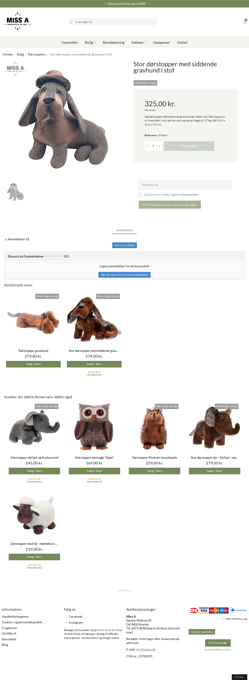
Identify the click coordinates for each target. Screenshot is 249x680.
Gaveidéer (69, 42)
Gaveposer (161, 42)
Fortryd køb (218, 643)
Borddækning (113, 42)
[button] (189, 146)
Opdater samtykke (201, 632)
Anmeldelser (124, 230)
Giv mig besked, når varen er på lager (170, 205)
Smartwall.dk (106, 630)
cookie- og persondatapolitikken (180, 195)
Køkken (138, 42)
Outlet (182, 42)
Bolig (90, 42)
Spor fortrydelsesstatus (218, 650)
